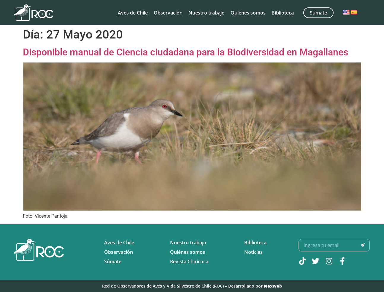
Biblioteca (283, 12)
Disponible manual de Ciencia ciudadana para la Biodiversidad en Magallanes (185, 52)
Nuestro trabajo (206, 12)
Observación (168, 12)
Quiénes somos (248, 12)
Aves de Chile (133, 12)
